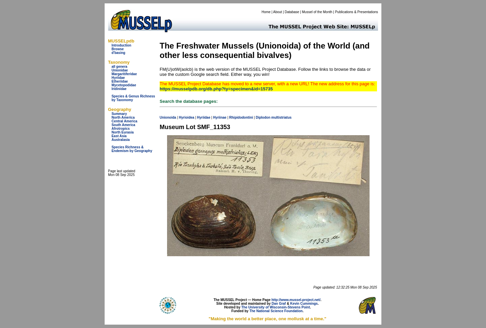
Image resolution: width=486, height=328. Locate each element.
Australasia (120, 140)
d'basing (118, 53)
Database (292, 12)
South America (123, 125)
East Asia (119, 136)
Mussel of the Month (317, 12)
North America (123, 117)
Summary (119, 114)
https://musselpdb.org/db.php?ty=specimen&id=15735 (216, 88)
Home (266, 12)
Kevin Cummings (304, 303)
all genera (119, 66)
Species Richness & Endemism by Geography (131, 149)
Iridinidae (118, 89)
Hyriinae (219, 117)
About (277, 12)
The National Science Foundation (276, 311)
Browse (117, 49)
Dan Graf (279, 303)
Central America (124, 121)
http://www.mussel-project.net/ (295, 300)
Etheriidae (119, 81)
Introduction (121, 45)
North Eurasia (122, 132)
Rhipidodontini (241, 117)
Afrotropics (120, 128)
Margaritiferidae (124, 74)
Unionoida (168, 117)
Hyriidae (118, 78)
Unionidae (119, 70)
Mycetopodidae (123, 85)
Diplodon (263, 117)
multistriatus (281, 117)
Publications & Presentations (356, 12)
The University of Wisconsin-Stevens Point (275, 307)
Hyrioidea (186, 117)
